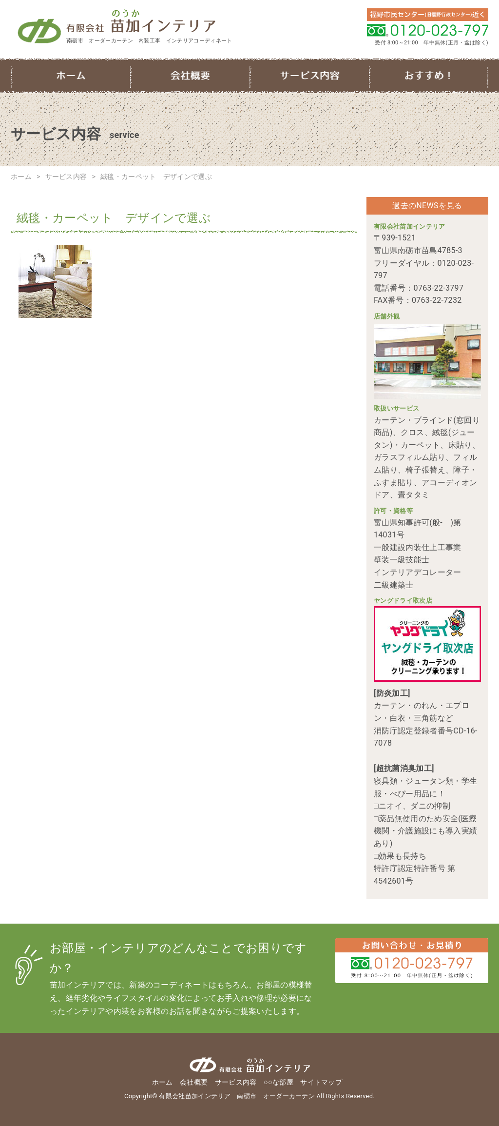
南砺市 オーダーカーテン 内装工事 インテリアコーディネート (149, 41)
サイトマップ (321, 1082)
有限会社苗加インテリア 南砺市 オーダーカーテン (160, 22)
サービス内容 (309, 76)
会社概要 (190, 76)
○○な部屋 (428, 76)
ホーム (70, 76)
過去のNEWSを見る (427, 205)
